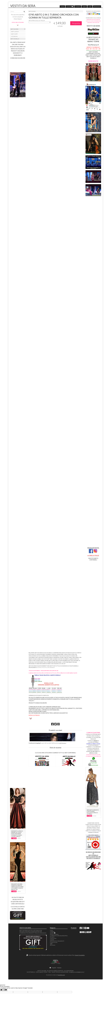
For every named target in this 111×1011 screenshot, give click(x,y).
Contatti (77, 6)
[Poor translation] (5, 990)
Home (62, 6)
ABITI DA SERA (32, 11)
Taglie (84, 6)
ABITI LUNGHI (15, 31)
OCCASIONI (14, 36)
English (54, 967)
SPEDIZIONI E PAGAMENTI (57, 941)
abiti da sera (62, 743)
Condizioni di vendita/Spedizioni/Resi (59, 935)
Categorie (52, 931)
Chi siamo (52, 937)
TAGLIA (95, 740)
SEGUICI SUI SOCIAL (93, 548)
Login (89, 6)
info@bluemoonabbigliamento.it (76, 972)
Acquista (76, 23)
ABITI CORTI (14, 34)
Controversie (53, 938)
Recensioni (97, 6)
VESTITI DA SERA (22, 6)
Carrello (70, 6)
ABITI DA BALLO (15, 38)
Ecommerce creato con (55, 975)
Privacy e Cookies (54, 934)
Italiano (59, 967)
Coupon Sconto (53, 942)
